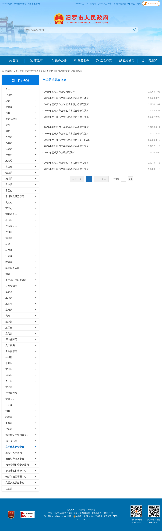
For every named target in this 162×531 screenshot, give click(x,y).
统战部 (8, 357)
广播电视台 (11, 393)
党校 (7, 315)
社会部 (8, 488)
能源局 (8, 238)
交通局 (8, 387)
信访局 (8, 172)
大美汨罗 (149, 60)
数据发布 (126, 60)
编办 (7, 273)
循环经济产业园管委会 (17, 434)
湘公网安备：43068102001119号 (58, 516)
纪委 (7, 101)
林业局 (8, 375)
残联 (7, 113)
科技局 (8, 250)
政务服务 (81, 60)
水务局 (8, 363)
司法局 (8, 184)
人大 (7, 89)
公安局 (8, 405)
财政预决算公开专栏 (43, 71)
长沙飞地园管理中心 (15, 476)
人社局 (8, 136)
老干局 (8, 381)
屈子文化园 (11, 440)
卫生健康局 (11, 351)
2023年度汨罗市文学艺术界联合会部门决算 (66, 110)
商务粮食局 (11, 214)
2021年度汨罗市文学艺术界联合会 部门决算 (67, 140)
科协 (7, 244)
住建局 (8, 148)
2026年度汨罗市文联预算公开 (59, 91)
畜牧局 (8, 423)
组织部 (8, 321)
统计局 (8, 178)
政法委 (8, 160)
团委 (7, 130)
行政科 (8, 154)
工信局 (8, 297)
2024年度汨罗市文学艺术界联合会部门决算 (66, 98)
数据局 (8, 220)
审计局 (8, 369)
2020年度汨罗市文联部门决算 (59, 152)
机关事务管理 (12, 268)
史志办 (8, 202)
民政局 (8, 142)
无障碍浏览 (119, 3)
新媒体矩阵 (134, 3)
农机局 (8, 232)
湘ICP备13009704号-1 (93, 516)
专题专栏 (29, 71)
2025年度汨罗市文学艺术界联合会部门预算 (66, 104)
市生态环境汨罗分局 (15, 279)
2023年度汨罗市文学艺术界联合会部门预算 (66, 133)
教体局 (8, 262)
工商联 (8, 303)
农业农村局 (11, 226)
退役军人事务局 (13, 452)
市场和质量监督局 (14, 196)
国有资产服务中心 (14, 458)
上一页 (77, 179)
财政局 (8, 107)
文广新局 (10, 345)
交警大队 (10, 399)
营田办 (8, 208)
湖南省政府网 (20, 3)
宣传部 (8, 333)
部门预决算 (59, 71)
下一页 (101, 179)
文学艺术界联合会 (73, 71)
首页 (13, 60)
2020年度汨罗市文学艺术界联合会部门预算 (66, 169)
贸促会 (8, 166)
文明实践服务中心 (14, 482)
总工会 (8, 327)
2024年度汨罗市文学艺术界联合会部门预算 (66, 117)
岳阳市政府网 (33, 3)
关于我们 (91, 510)
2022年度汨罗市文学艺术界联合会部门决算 (66, 127)
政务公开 (59, 60)
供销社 (8, 291)
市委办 (8, 190)
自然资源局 (11, 285)
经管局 (8, 256)
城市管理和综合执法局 (17, 464)
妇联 (7, 411)
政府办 (8, 95)
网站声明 (81, 510)
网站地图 (71, 510)
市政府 (36, 60)
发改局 (8, 309)
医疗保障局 (11, 339)
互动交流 (104, 60)
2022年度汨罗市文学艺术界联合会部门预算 (66, 146)
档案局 (8, 417)
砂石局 (8, 428)
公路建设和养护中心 (15, 470)
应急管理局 (11, 119)
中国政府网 (7, 3)
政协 (7, 124)
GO (130, 179)
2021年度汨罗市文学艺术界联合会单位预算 (66, 162)
